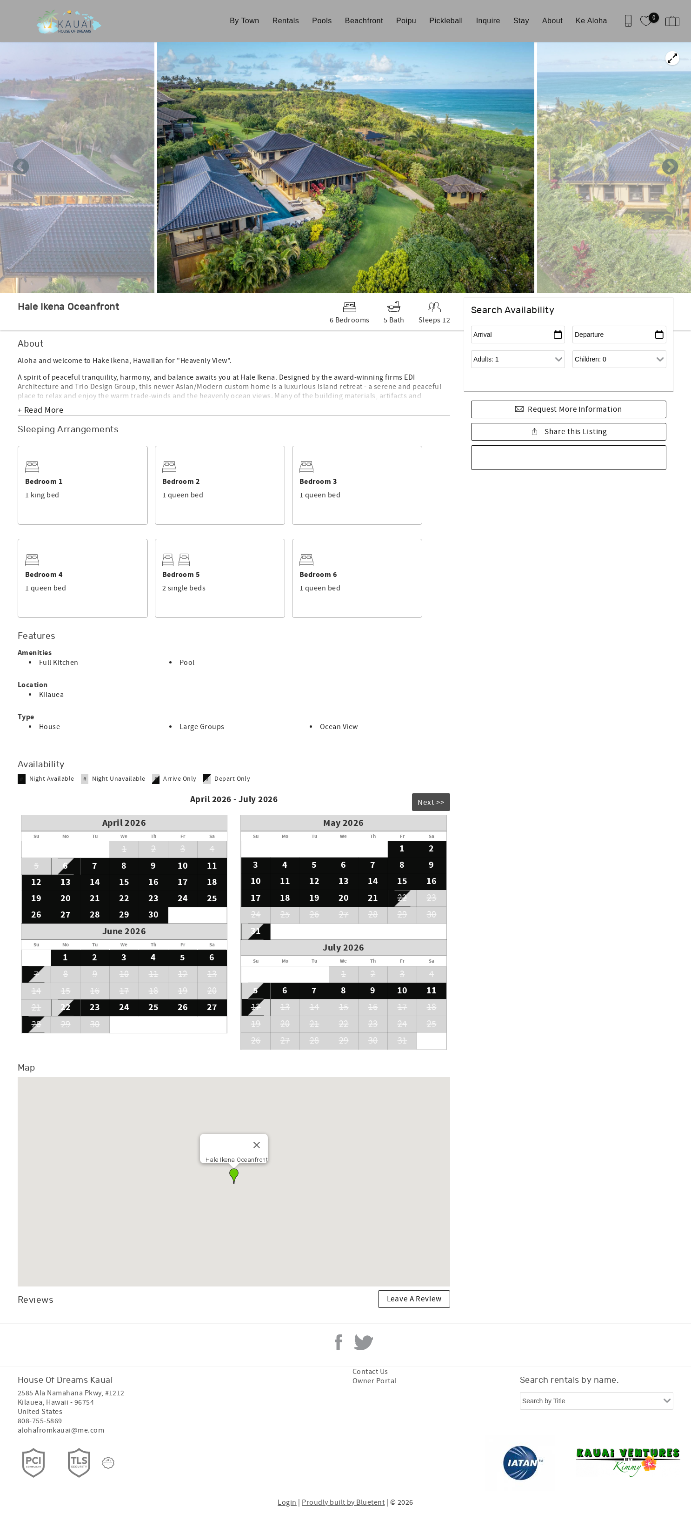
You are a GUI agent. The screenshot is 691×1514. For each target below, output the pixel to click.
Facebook (338, 1342)
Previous (21, 167)
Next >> (431, 802)
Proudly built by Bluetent (343, 1502)
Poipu (406, 21)
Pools (322, 21)
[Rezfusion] (108, 1463)
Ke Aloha (591, 21)
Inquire (488, 21)
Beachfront (364, 21)
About (552, 21)
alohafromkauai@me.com (61, 1430)
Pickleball (446, 21)
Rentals (285, 21)
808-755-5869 (40, 1421)
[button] (234, 1176)
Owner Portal (374, 1381)
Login (287, 1502)
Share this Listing (575, 432)
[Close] (257, 1145)
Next (670, 167)
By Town (244, 21)
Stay (521, 21)
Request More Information (575, 409)
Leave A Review (414, 1299)
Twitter (363, 1342)
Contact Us (370, 1371)
